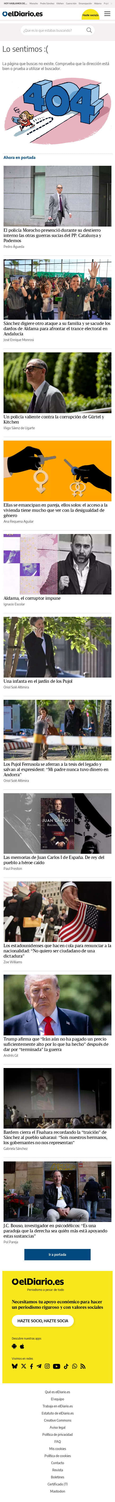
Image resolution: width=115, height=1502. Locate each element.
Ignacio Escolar (14, 604)
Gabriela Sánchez (15, 1149)
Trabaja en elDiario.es (58, 1406)
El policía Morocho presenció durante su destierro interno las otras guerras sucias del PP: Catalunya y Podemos (52, 235)
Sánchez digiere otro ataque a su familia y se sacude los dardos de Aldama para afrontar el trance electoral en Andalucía (57, 328)
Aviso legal (57, 1427)
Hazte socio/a (90, 15)
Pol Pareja (11, 1242)
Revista (57, 1470)
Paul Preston (13, 869)
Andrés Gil (11, 1055)
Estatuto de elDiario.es (58, 1413)
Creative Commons (57, 1420)
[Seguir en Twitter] (24, 1366)
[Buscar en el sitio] (52, 30)
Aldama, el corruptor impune (32, 598)
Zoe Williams (13, 962)
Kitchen (60, 3)
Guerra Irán (71, 3)
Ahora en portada (19, 157)
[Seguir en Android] (14, 1346)
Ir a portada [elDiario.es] (57, 1254)
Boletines (57, 1477)
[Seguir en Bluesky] (15, 1366)
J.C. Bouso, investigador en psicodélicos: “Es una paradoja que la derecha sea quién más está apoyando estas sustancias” (55, 1231)
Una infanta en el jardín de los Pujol (38, 681)
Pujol (106, 3)
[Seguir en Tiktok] (66, 1366)
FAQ (57, 1442)
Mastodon (57, 1491)
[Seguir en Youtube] (56, 1366)
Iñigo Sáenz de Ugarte (19, 428)
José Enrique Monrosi (19, 340)
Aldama (98, 3)
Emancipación (85, 3)
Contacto (57, 1463)
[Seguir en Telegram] (38, 1366)
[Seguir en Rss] (82, 1366)
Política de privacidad (57, 1434)
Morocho (34, 3)
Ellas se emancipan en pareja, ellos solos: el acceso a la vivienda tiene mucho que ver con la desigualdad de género (56, 510)
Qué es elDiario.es (57, 1392)
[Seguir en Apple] (22, 1346)
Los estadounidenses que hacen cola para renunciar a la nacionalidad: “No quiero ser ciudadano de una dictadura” (57, 951)
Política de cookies (57, 1456)
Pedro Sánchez (47, 3)
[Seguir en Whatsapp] (74, 1366)
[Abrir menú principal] (107, 14)
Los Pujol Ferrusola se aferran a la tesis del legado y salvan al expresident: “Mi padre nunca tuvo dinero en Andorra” (56, 769)
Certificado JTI (58, 1484)
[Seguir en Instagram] (47, 1366)
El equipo (57, 1399)
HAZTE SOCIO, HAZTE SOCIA (43, 1320)
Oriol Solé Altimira (16, 687)
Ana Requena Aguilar (19, 521)
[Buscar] (89, 30)
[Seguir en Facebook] (31, 1366)
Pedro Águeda (14, 247)
